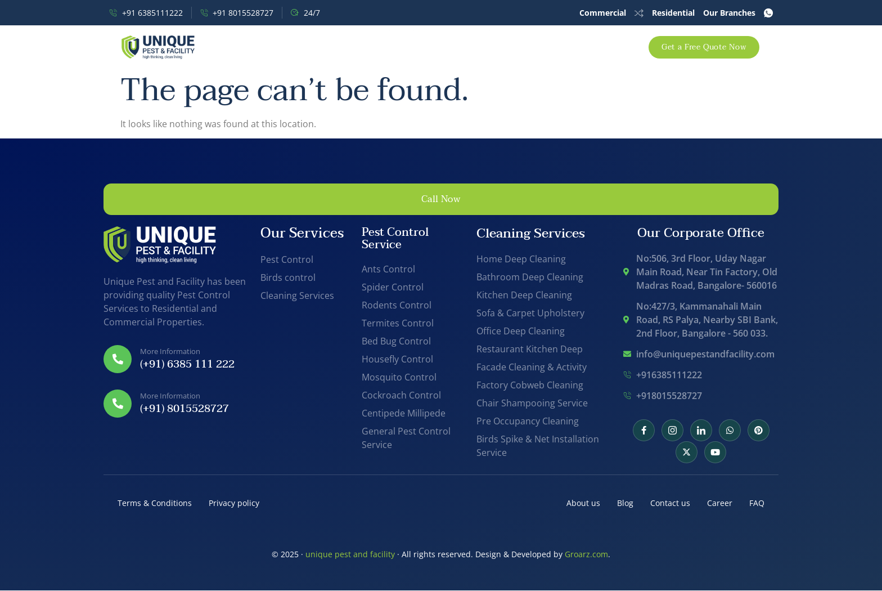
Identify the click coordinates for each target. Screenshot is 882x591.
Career (719, 504)
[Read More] (178, 360)
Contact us (670, 504)
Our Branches (729, 12)
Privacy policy (234, 504)
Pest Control (357, 46)
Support (480, 46)
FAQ (756, 504)
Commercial (602, 12)
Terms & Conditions (155, 504)
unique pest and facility (350, 554)
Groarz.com (586, 554)
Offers (423, 46)
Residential (673, 12)
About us (583, 504)
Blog (625, 504)
